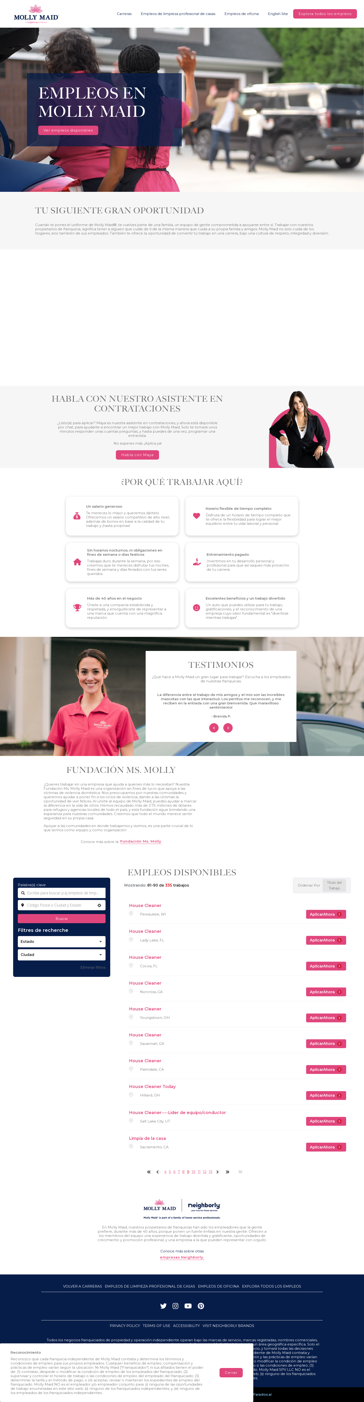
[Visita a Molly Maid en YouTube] (188, 1307)
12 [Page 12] (204, 1171)
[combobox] (62, 905)
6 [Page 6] (174, 1171)
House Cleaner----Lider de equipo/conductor (177, 1112)
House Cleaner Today (152, 1086)
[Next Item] (228, 728)
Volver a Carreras (82, 1286)
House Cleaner (145, 905)
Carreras (124, 13)
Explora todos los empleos (325, 13)
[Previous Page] (158, 1172)
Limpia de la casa (147, 1138)
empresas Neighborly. (182, 1257)
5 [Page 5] (170, 1171)
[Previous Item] (214, 728)
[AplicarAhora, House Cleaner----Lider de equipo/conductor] (326, 1121)
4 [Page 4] (165, 1171)
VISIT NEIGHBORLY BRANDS (228, 1325)
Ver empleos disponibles (68, 130)
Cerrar (231, 1372)
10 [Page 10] (193, 1171)
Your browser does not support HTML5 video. (182, 110)
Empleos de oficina (241, 13)
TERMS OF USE (156, 1325)
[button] (99, 905)
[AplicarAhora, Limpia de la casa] (326, 1147)
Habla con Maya (137, 455)
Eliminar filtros (93, 967)
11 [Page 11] (199, 1171)
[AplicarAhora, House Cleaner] (326, 914)
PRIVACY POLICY (125, 1325)
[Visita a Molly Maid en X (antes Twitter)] (163, 1307)
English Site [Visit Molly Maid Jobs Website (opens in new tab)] (278, 13)
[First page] (149, 1172)
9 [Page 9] (188, 1171)
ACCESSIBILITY (186, 1325)
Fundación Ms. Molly (140, 841)
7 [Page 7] (179, 1171)
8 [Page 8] (183, 1171)
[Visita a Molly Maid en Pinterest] (200, 1307)
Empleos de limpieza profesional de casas (178, 13)
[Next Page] (218, 1172)
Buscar (62, 918)
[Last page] (227, 1172)
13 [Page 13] (210, 1171)
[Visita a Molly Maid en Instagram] (175, 1307)
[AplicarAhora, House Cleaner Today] (326, 1095)
